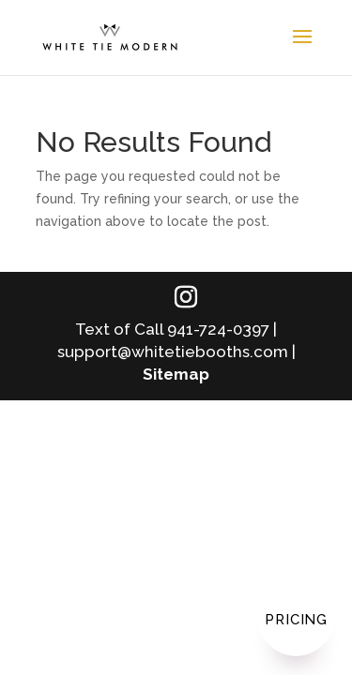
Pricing (296, 619)
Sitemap (176, 374)
